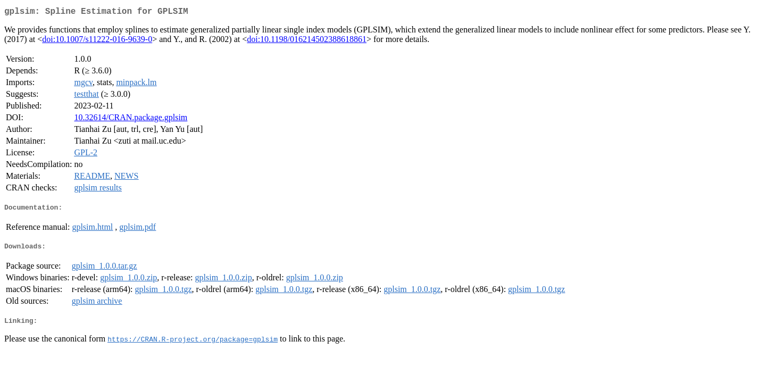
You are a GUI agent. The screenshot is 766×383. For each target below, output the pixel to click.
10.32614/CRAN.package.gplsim (130, 119)
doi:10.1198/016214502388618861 (307, 41)
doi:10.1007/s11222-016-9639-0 (97, 41)
